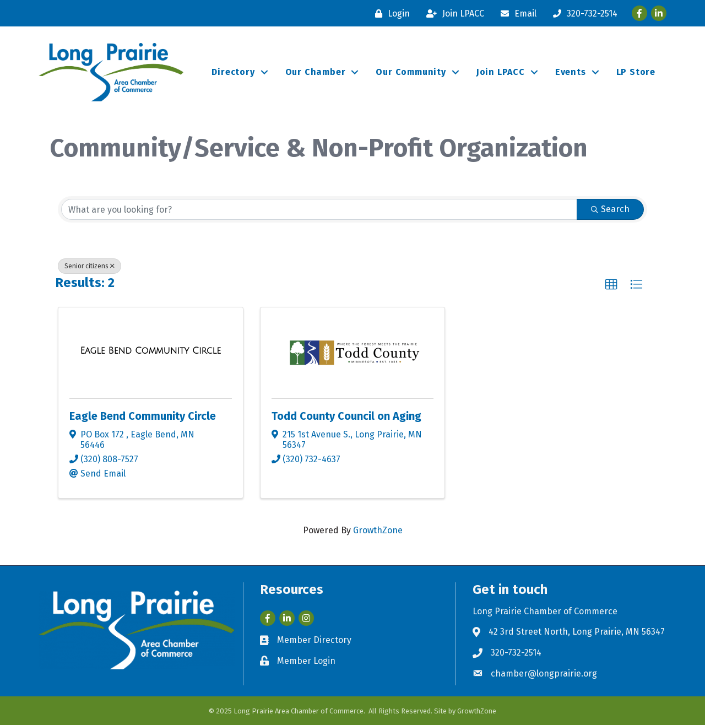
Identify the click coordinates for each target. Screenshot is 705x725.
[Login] (390, 13)
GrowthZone (378, 530)
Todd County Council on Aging (346, 416)
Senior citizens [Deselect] (89, 266)
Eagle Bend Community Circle (142, 416)
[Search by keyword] (319, 209)
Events (570, 72)
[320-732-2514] (582, 13)
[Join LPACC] (452, 13)
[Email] (515, 13)
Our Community (411, 72)
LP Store (635, 72)
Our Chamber (315, 72)
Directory (233, 72)
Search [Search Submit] (610, 209)
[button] (611, 285)
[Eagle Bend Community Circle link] (150, 350)
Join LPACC (500, 72)
